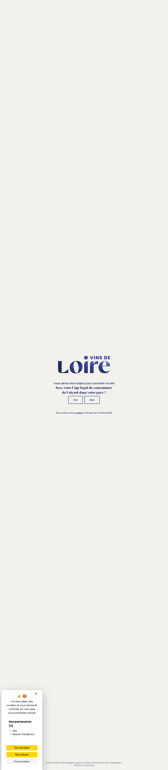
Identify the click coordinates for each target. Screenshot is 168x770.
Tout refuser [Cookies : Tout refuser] (22, 754)
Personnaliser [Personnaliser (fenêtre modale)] (22, 761)
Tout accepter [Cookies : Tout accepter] (22, 747)
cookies (79, 412)
